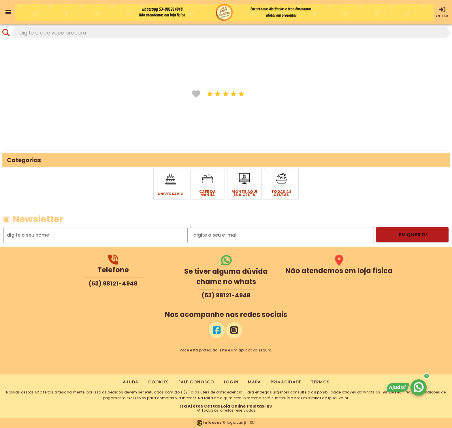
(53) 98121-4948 (113, 283)
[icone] (210, 94)
